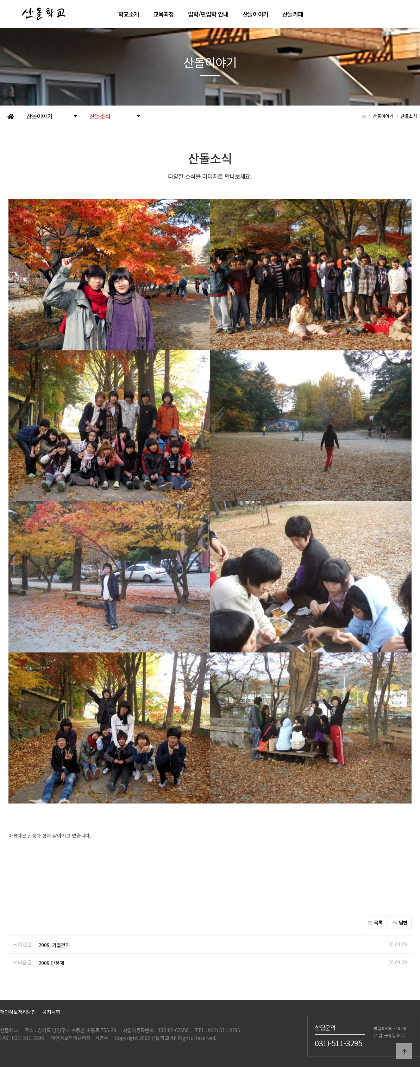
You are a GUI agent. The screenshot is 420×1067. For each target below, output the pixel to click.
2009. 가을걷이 (54, 944)
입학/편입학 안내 (208, 14)
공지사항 (51, 1011)
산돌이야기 (256, 14)
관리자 (230, 1038)
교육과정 (163, 14)
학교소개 (128, 14)
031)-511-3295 (339, 1042)
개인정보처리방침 (18, 1011)
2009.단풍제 (51, 962)
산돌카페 (292, 14)
